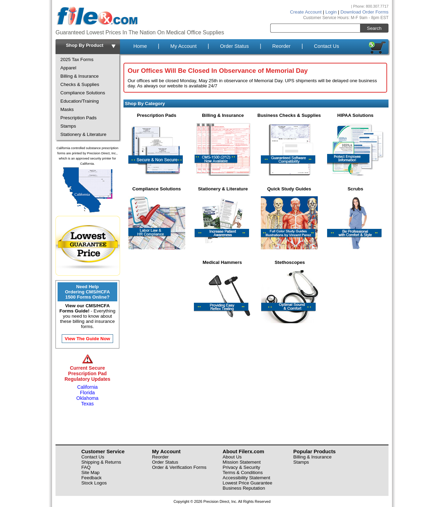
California (87, 387)
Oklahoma (87, 398)
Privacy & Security (241, 467)
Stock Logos (93, 482)
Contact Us (326, 46)
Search (374, 28)
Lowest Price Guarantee (247, 482)
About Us (232, 456)
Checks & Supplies (79, 84)
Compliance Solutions (82, 92)
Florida (87, 392)
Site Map (90, 472)
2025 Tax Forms (76, 59)
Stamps (68, 126)
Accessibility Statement (246, 477)
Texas (87, 403)
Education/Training (79, 101)
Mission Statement (242, 462)
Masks (67, 109)
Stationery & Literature (83, 134)
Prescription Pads (78, 117)
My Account (183, 46)
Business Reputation (244, 488)
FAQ (86, 467)
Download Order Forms (364, 12)
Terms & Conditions (243, 472)
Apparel (68, 67)
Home (140, 46)
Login (331, 12)
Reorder (281, 46)
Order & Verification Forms (179, 467)
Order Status (234, 46)
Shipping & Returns (101, 462)
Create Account (306, 12)
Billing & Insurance (79, 76)
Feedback (91, 477)
